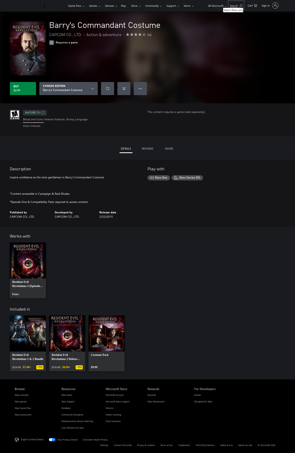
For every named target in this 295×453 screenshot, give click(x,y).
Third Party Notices (204, 445)
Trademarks (184, 445)
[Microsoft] (29, 5)
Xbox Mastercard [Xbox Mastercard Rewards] (156, 401)
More (187, 5)
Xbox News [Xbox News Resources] (66, 395)
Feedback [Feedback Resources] (66, 408)
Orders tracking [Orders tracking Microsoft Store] (113, 414)
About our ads (245, 445)
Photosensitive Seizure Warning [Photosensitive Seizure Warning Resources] (77, 421)
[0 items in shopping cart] (252, 5)
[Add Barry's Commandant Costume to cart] (123, 88)
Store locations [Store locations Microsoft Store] (113, 421)
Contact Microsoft (123, 445)
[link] (28, 270)
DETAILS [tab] (126, 148)
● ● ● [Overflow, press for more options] (140, 88)
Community (152, 5)
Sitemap (104, 445)
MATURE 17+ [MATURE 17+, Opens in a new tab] (35, 112)
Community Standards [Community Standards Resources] (72, 414)
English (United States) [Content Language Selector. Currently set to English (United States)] (32, 439)
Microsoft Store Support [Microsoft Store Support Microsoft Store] (117, 401)
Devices (109, 5)
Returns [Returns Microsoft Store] (109, 408)
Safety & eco (226, 445)
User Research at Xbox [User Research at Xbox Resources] (72, 427)
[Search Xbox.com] (236, 5)
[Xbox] (56, 5)
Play (123, 5)
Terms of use (166, 445)
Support (171, 5)
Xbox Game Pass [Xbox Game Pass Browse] (23, 408)
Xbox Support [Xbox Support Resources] (68, 401)
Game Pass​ (74, 5)
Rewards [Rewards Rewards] (152, 395)
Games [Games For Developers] (197, 395)
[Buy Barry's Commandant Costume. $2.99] (23, 88)
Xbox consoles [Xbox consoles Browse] (22, 395)
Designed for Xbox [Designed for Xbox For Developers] (203, 401)
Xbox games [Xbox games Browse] (21, 401)
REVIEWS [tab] (147, 148)
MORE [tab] (169, 148)
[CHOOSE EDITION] (68, 88)
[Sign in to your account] (269, 5)
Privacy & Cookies (146, 445)
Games (93, 5)
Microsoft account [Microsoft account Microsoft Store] (115, 395)
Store (134, 5)
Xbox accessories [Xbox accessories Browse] (23, 414)
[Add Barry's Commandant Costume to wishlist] (107, 88)
